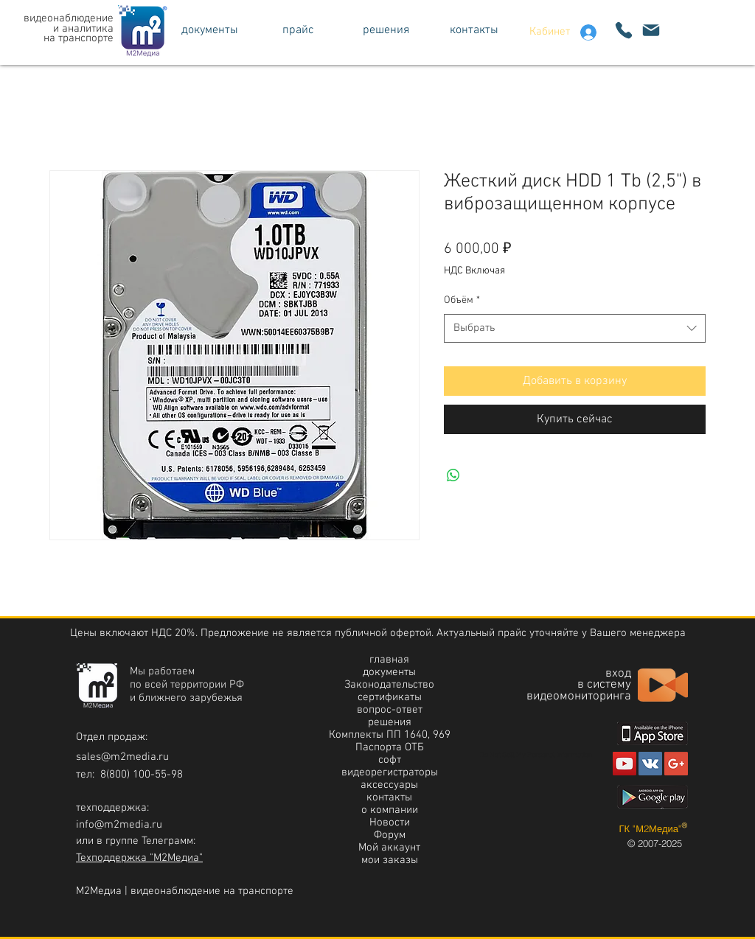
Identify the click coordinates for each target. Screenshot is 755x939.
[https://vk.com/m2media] (650, 763)
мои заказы (389, 860)
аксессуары (389, 785)
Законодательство (389, 685)
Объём (462, 300)
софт (389, 760)
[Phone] (623, 30)
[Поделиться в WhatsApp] (453, 475)
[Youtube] (624, 763)
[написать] (651, 30)
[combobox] (575, 328)
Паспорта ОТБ (389, 747)
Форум (390, 835)
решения (389, 722)
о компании (389, 810)
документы (389, 672)
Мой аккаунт (389, 848)
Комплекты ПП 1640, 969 (389, 735)
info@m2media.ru (119, 824)
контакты (389, 797)
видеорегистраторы (389, 772)
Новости (389, 822)
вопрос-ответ (389, 710)
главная (389, 660)
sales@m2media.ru (122, 757)
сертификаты (390, 697)
